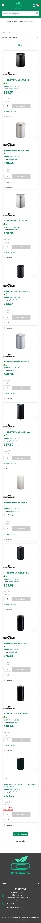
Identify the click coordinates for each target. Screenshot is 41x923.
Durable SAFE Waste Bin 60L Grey (16, 502)
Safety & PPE (18, 21)
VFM (5, 778)
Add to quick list (9, 111)
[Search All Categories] (20, 13)
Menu (4, 883)
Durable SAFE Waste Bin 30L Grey (16, 362)
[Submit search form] (37, 13)
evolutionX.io (20, 920)
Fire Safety (30, 21)
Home (9, 21)
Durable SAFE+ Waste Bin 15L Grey (16, 573)
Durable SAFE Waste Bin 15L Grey (16, 150)
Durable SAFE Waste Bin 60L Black (16, 432)
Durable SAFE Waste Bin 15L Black (16, 80)
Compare (7, 116)
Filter (20, 45)
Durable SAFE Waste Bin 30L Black (16, 291)
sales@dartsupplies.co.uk (14, 907)
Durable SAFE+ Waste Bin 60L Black (17, 714)
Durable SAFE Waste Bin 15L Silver (16, 221)
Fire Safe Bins (14, 88)
